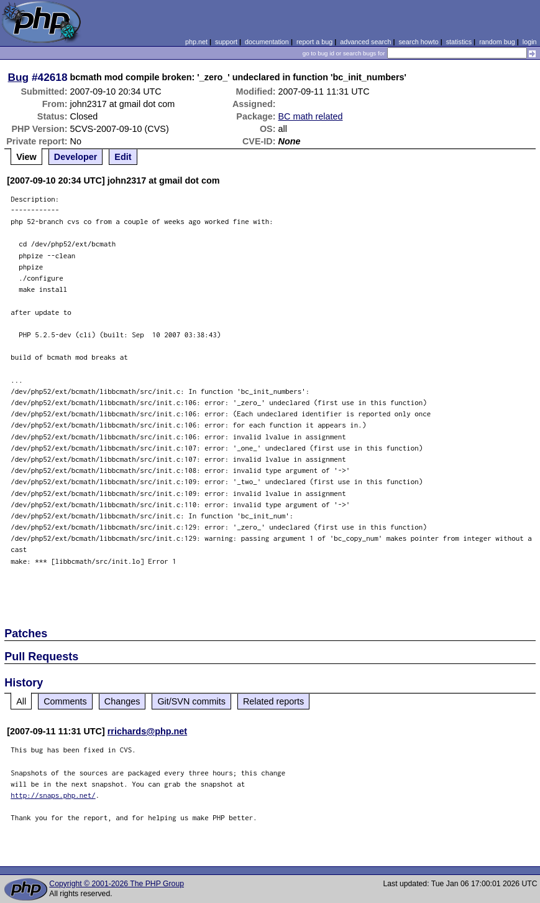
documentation (267, 41)
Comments (65, 701)
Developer (76, 157)
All (21, 701)
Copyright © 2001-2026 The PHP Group (116, 883)
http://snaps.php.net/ (53, 795)
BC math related (310, 116)
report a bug (314, 41)
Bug (18, 77)
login (530, 41)
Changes (122, 701)
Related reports (273, 701)
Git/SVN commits (191, 701)
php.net (196, 41)
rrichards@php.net (147, 731)
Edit (122, 157)
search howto (418, 41)
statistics (459, 41)
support (226, 41)
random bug (497, 41)
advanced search (365, 41)
